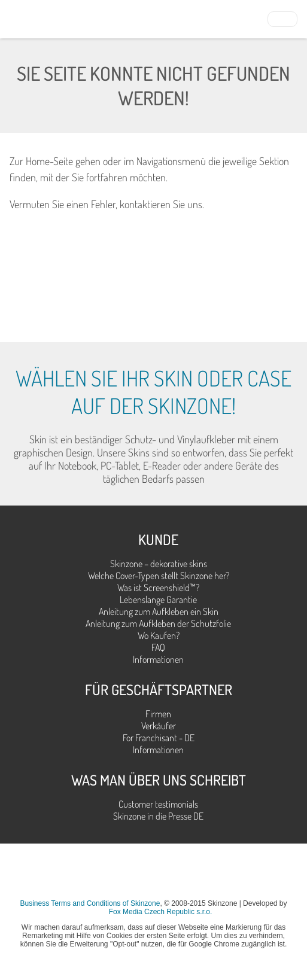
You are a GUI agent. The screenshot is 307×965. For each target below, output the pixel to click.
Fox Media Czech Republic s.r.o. (160, 912)
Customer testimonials (158, 804)
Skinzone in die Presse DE (158, 816)
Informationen (158, 659)
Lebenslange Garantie (158, 599)
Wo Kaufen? (159, 635)
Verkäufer (158, 726)
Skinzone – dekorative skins (158, 564)
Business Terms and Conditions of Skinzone (90, 903)
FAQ (158, 647)
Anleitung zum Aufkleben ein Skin (158, 611)
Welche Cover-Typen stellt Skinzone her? (158, 576)
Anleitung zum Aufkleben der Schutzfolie (158, 623)
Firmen (158, 714)
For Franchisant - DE (158, 738)
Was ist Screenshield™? (158, 587)
